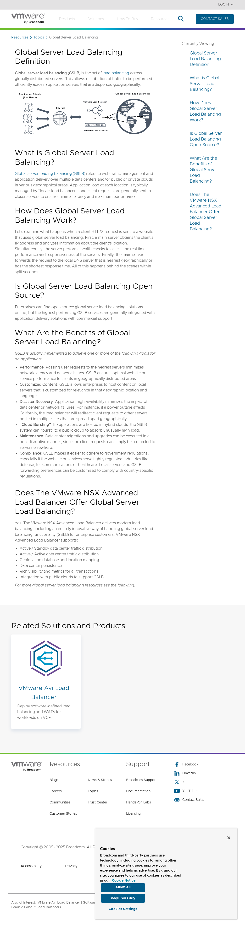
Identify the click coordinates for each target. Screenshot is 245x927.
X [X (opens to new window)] (179, 782)
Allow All (123, 887)
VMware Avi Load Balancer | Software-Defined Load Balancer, (86, 902)
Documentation (138, 791)
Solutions (96, 19)
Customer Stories (63, 813)
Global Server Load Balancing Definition (205, 59)
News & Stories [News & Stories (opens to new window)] (100, 780)
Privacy (71, 866)
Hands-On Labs (138, 802)
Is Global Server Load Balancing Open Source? (206, 139)
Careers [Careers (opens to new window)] (56, 791)
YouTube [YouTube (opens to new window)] (185, 791)
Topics (93, 791)
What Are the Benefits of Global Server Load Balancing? (203, 170)
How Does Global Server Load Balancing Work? (205, 111)
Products (67, 19)
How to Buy (127, 19)
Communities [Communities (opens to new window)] (60, 802)
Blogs (54, 780)
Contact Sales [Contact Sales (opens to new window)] (189, 800)
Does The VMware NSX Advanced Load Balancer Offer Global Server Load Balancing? (205, 212)
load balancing (116, 73)
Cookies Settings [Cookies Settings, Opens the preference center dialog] (123, 909)
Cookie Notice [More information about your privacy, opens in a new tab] (123, 880)
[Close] (228, 837)
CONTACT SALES (215, 19)
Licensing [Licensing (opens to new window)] (133, 813)
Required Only (123, 898)
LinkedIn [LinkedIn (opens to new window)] (185, 773)
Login (226, 4)
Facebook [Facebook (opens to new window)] (186, 764)
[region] (166, 873)
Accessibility (31, 866)
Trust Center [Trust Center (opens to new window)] (97, 802)
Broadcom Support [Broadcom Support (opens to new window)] (141, 780)
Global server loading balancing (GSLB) (50, 174)
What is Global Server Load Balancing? (204, 84)
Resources (160, 19)
